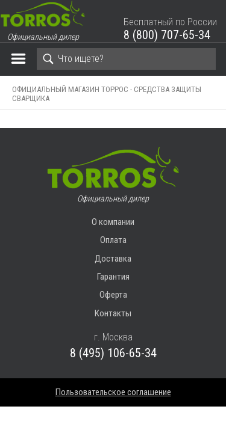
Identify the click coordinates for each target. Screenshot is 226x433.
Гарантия (113, 276)
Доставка (113, 258)
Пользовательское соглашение (113, 392)
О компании (113, 221)
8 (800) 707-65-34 (167, 35)
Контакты (113, 313)
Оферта (113, 294)
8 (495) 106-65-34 (113, 353)
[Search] (126, 59)
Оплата (113, 240)
